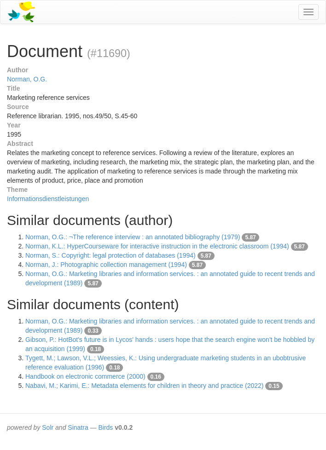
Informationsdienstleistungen (48, 198)
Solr (47, 427)
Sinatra (78, 427)
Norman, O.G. (27, 79)
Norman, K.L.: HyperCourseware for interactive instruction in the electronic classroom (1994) (157, 246)
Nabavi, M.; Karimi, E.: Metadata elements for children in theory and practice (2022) (144, 385)
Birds (105, 427)
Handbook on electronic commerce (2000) (85, 376)
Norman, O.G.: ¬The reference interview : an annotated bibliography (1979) (132, 237)
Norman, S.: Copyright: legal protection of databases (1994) (110, 255)
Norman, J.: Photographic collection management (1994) (106, 264)
